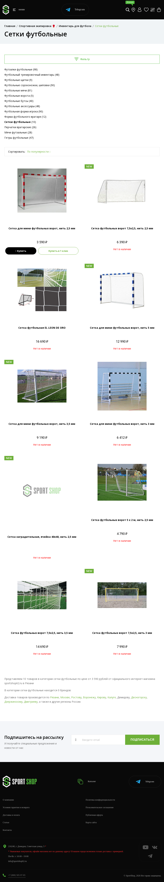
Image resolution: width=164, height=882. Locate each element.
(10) (20, 122)
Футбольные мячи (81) (18, 90)
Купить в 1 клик (58, 250)
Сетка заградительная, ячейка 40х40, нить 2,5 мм (41, 536)
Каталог (87, 781)
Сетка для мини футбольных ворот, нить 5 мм (122, 327)
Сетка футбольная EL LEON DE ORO (42, 327)
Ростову (76, 697)
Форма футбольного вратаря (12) (25, 116)
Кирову (101, 697)
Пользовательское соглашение (100, 807)
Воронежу (89, 697)
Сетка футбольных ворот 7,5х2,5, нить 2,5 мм (122, 228)
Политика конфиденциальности (100, 799)
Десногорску (139, 697)
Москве (65, 697)
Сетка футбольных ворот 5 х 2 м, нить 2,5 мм (122, 520)
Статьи (6, 822)
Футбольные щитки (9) (18, 80)
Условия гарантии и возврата (16, 807)
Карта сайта (91, 822)
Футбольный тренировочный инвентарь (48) (31, 74)
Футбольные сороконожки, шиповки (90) (29, 85)
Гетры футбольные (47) (19, 137)
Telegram (75, 9)
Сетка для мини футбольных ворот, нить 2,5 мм (42, 228)
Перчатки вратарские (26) (20, 127)
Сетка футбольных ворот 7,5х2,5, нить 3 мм (122, 633)
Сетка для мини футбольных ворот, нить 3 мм (122, 424)
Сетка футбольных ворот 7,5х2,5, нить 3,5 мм (42, 633)
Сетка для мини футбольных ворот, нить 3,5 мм (42, 424)
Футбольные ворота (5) (19, 95)
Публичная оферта (94, 815)
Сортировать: (16, 151)
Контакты (7, 830)
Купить (20, 250)
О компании (8, 799)
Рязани (54, 697)
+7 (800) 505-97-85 (16, 875)
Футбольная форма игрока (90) (23, 111)
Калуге (112, 697)
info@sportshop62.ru (17, 861)
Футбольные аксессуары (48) (22, 106)
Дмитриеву (31, 701)
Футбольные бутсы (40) (18, 101)
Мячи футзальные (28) (18, 132)
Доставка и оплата (11, 815)
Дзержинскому (13, 701)
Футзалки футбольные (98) (21, 69)
